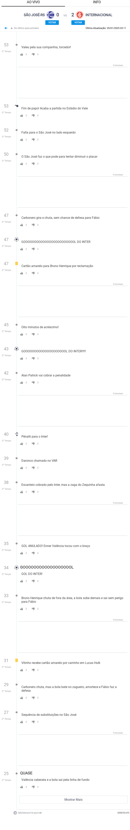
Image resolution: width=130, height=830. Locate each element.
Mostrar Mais (73, 799)
